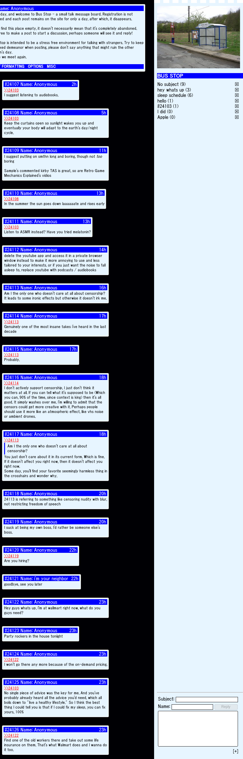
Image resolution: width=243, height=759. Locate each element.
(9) (183, 84)
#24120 (12, 549)
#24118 (12, 493)
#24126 (12, 729)
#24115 (12, 349)
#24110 (12, 193)
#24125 (12, 682)
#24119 (12, 521)
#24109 (12, 150)
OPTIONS (35, 66)
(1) (170, 100)
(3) (188, 89)
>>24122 (11, 660)
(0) (169, 111)
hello (161, 100)
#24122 (12, 601)
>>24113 (11, 322)
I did (161, 111)
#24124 (12, 653)
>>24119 (11, 556)
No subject (168, 84)
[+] (235, 751)
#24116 (12, 377)
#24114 (12, 315)
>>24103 (11, 90)
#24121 (12, 578)
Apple (162, 117)
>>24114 (11, 383)
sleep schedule (171, 95)
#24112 (12, 249)
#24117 (12, 434)
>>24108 (11, 199)
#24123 (12, 630)
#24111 (12, 221)
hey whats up (170, 89)
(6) (190, 95)
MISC (51, 66)
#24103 (164, 106)
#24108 (12, 112)
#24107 (12, 84)
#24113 (12, 287)
